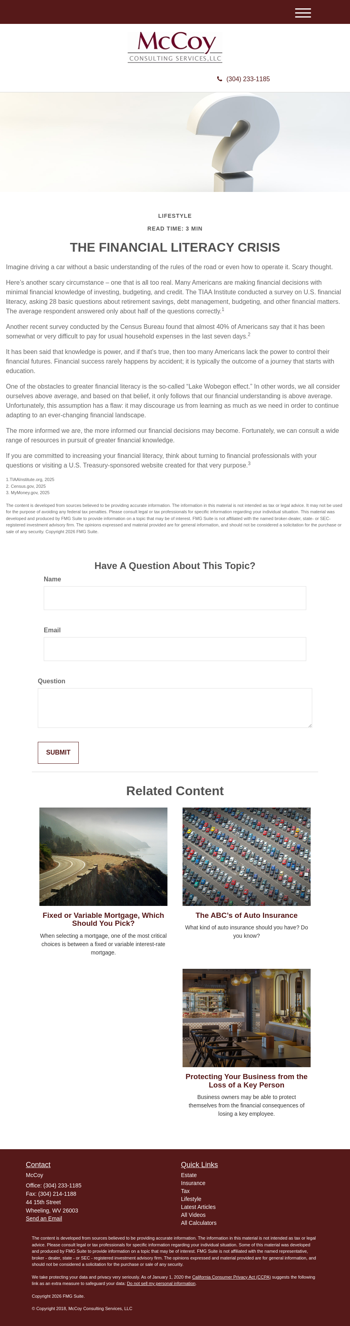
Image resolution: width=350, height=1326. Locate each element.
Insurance (193, 1183)
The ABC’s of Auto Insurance (247, 915)
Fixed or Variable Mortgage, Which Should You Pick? (103, 919)
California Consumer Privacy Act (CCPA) (231, 1277)
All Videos (193, 1215)
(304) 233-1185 (243, 79)
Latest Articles (198, 1207)
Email (52, 630)
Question (51, 681)
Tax (185, 1191)
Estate (189, 1175)
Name (52, 579)
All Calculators (198, 1223)
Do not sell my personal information (161, 1283)
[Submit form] (58, 753)
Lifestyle (191, 1199)
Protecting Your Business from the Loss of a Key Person (247, 1080)
